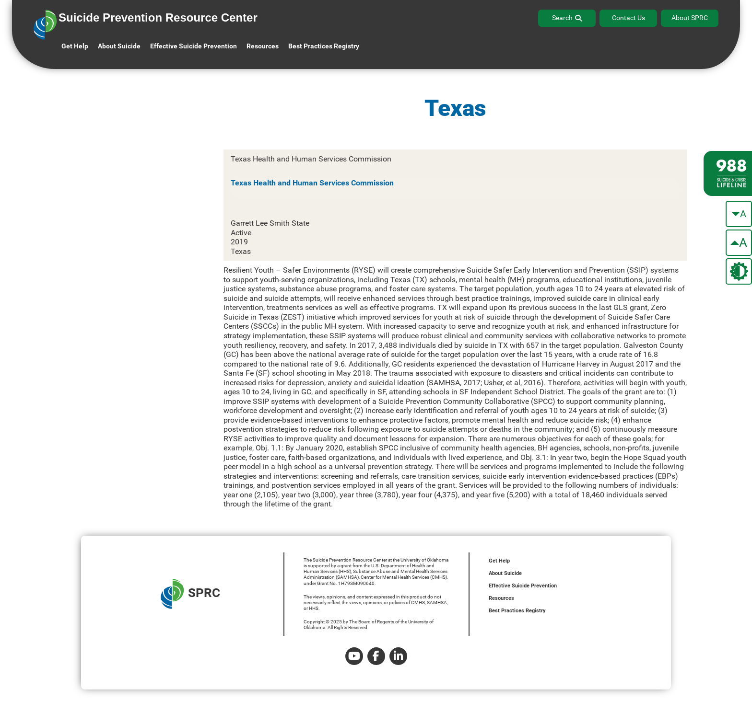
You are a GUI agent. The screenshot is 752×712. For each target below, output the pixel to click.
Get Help (74, 46)
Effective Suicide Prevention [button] (193, 46)
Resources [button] (263, 46)
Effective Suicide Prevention (523, 586)
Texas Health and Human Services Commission (312, 182)
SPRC (190, 594)
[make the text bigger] (739, 243)
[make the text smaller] (739, 214)
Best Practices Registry (323, 46)
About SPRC (689, 18)
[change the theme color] (739, 271)
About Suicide (119, 46)
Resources (501, 598)
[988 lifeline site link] (728, 173)
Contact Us (628, 18)
